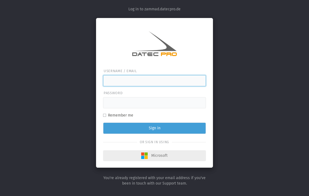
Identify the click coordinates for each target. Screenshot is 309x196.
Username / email (120, 71)
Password (113, 93)
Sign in (154, 128)
